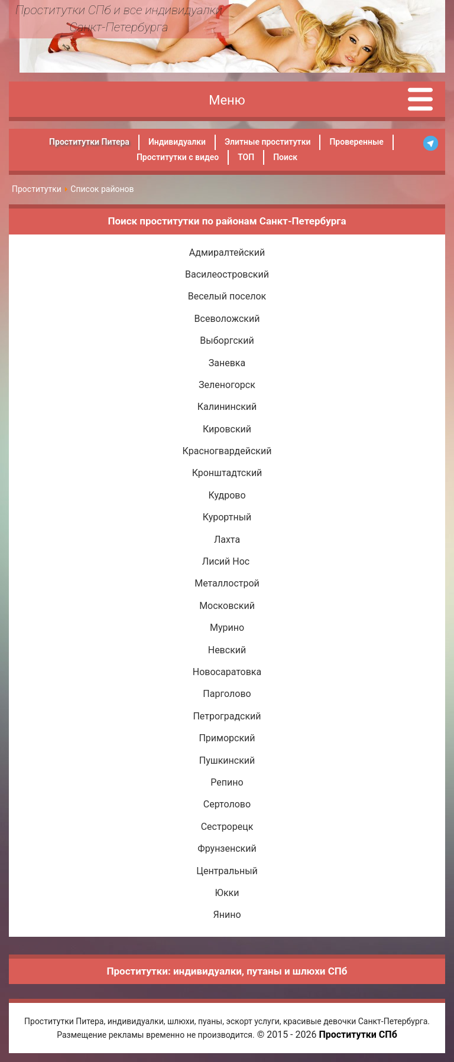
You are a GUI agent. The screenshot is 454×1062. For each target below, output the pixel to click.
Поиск (285, 157)
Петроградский (227, 716)
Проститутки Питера (89, 141)
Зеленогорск (227, 384)
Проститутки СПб (358, 1034)
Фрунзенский (226, 848)
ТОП (246, 157)
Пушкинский (227, 760)
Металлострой (227, 583)
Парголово (227, 693)
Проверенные (356, 141)
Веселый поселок (227, 296)
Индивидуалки (177, 141)
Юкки (227, 892)
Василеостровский (227, 274)
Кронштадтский (227, 472)
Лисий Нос (227, 561)
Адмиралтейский (227, 252)
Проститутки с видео (178, 157)
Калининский (227, 406)
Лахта (227, 539)
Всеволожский (227, 318)
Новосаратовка (227, 671)
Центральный (227, 871)
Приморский (227, 738)
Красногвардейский (227, 451)
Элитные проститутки (267, 141)
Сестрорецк (227, 826)
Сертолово (227, 804)
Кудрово (226, 495)
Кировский (227, 429)
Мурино (227, 627)
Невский (227, 650)
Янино (227, 914)
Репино (226, 782)
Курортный (227, 517)
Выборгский (227, 340)
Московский (227, 605)
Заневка (227, 363)
